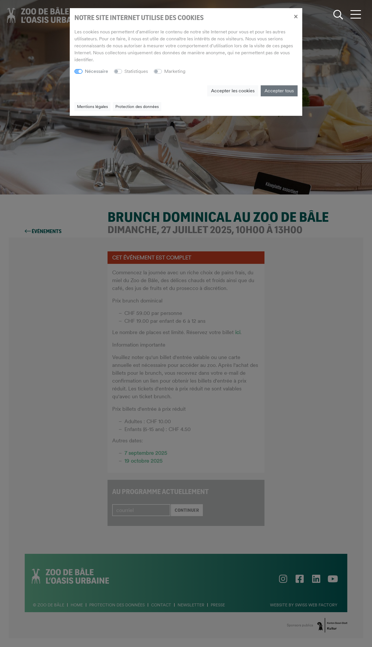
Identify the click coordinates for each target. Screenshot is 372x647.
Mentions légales (92, 106)
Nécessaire (96, 71)
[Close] (295, 16)
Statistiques (136, 71)
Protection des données (137, 106)
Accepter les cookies (233, 90)
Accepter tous (279, 90)
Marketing (174, 71)
